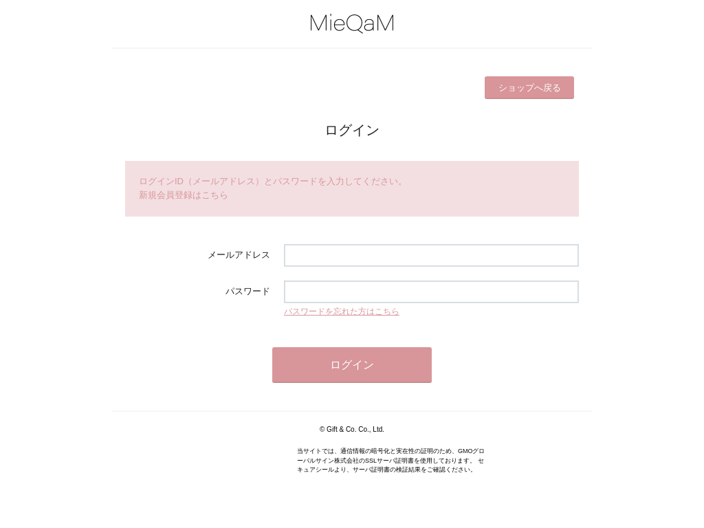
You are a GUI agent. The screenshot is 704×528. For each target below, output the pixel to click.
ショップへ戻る (529, 87)
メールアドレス (239, 255)
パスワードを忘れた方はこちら (341, 311)
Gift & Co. (341, 429)
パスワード (248, 291)
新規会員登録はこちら (183, 195)
